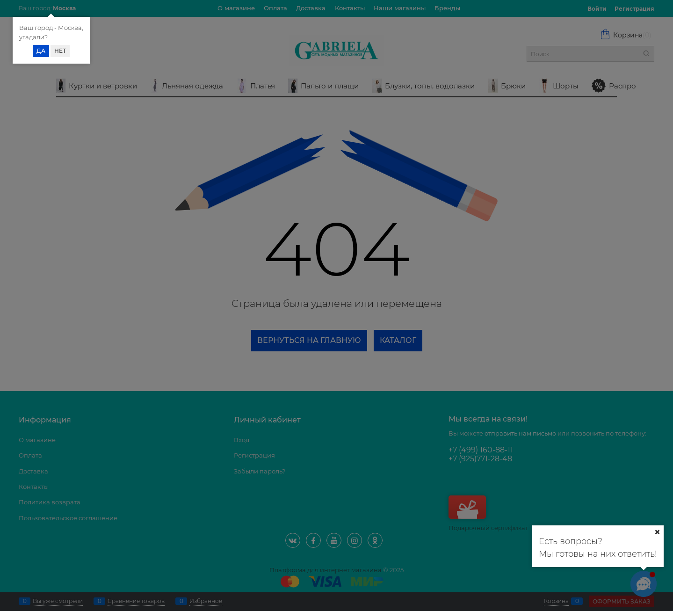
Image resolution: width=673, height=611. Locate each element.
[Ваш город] (657, 532)
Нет (60, 50)
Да (40, 50)
